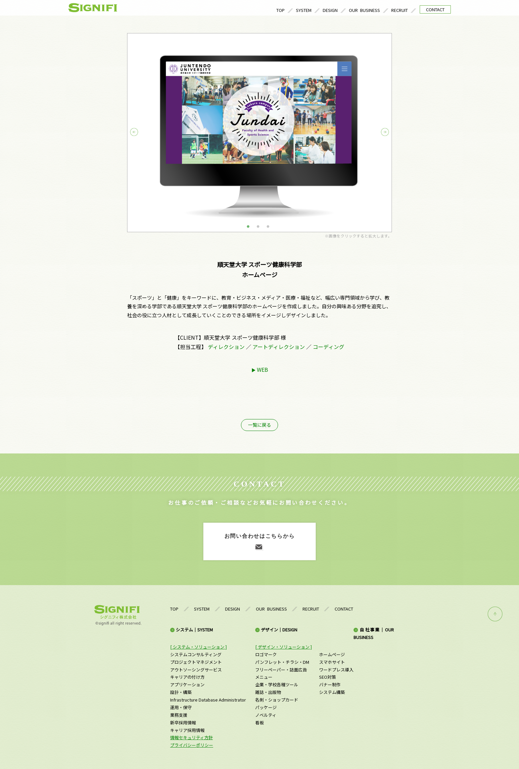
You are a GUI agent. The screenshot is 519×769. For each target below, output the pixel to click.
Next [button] (379, 132)
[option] (259, 132)
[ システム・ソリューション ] (198, 647)
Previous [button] (140, 132)
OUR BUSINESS (364, 10)
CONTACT (435, 9)
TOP (280, 10)
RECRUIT (399, 10)
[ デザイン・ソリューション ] (283, 647)
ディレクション (226, 347)
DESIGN (330, 10)
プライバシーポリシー (191, 745)
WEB (262, 369)
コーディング (328, 347)
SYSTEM (303, 10)
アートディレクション (279, 347)
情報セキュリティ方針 (191, 737)
